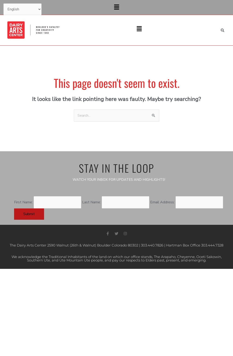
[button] (116, 7)
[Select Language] (22, 9)
